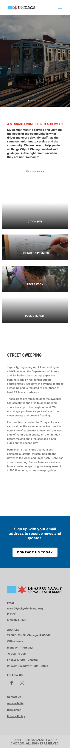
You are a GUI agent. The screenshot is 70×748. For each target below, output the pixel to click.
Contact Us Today (35, 552)
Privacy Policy (16, 716)
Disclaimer (14, 709)
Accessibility (15, 703)
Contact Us (14, 696)
